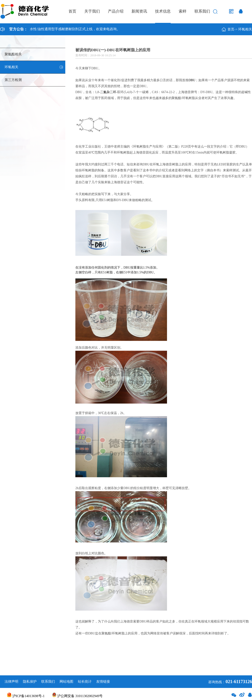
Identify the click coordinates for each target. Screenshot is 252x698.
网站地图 (66, 681)
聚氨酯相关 (13, 54)
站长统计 (85, 681)
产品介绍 (115, 11)
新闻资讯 (139, 11)
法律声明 (11, 681)
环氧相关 (245, 29)
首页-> (232, 29)
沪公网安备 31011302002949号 (77, 696)
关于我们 (92, 11)
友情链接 (103, 681)
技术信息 (163, 11)
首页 (72, 11)
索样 (182, 11)
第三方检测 (13, 80)
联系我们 (202, 11)
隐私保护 (30, 681)
